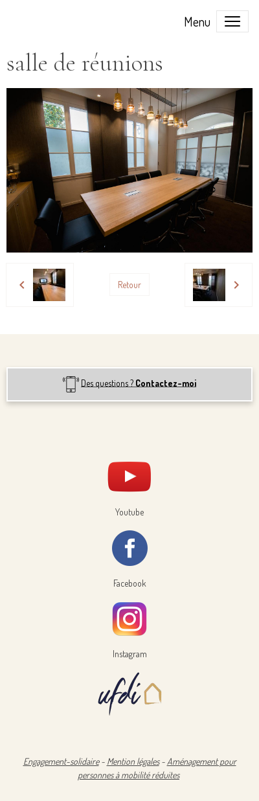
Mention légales (133, 761)
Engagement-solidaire (61, 761)
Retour (129, 284)
